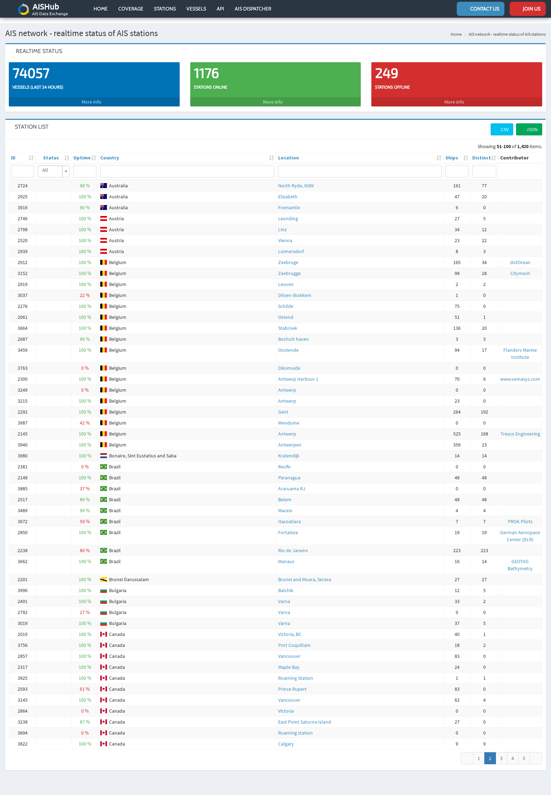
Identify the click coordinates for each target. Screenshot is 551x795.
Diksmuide (289, 362)
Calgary (286, 738)
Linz (282, 224)
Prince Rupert (292, 683)
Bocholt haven (293, 333)
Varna (284, 595)
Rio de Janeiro (293, 545)
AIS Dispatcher (253, 9)
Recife (284, 461)
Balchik (285, 584)
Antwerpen (289, 439)
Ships (451, 152)
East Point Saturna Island (304, 716)
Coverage (130, 9)
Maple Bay (289, 661)
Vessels (196, 9)
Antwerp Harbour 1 (298, 373)
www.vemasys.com (520, 373)
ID (13, 152)
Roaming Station (295, 672)
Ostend (285, 311)
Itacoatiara (289, 516)
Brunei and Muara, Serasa (304, 574)
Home (101, 9)
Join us (527, 9)
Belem (285, 494)
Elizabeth (288, 191)
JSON (529, 124)
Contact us (480, 9)
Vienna (285, 235)
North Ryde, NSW (296, 180)
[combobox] (54, 166)
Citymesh (520, 267)
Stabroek (287, 322)
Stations (165, 9)
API (220, 9)
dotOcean (520, 256)
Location (288, 152)
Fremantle (289, 202)
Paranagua (289, 472)
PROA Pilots (520, 516)
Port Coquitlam (294, 639)
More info (94, 96)
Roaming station (295, 727)
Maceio (285, 505)
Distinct (481, 152)
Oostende (288, 344)
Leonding (288, 213)
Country (109, 152)
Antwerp (287, 384)
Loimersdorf (291, 245)
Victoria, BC (289, 628)
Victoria (286, 705)
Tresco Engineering (520, 428)
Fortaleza (288, 527)
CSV (502, 124)
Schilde (285, 300)
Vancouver (289, 650)
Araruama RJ (291, 483)
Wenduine (288, 417)
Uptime (82, 152)
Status (51, 152)
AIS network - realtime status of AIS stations (507, 28)
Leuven (286, 278)
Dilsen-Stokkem (294, 289)
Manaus (286, 556)
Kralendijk (288, 450)
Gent (283, 406)
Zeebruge (288, 256)
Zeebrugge (289, 267)
